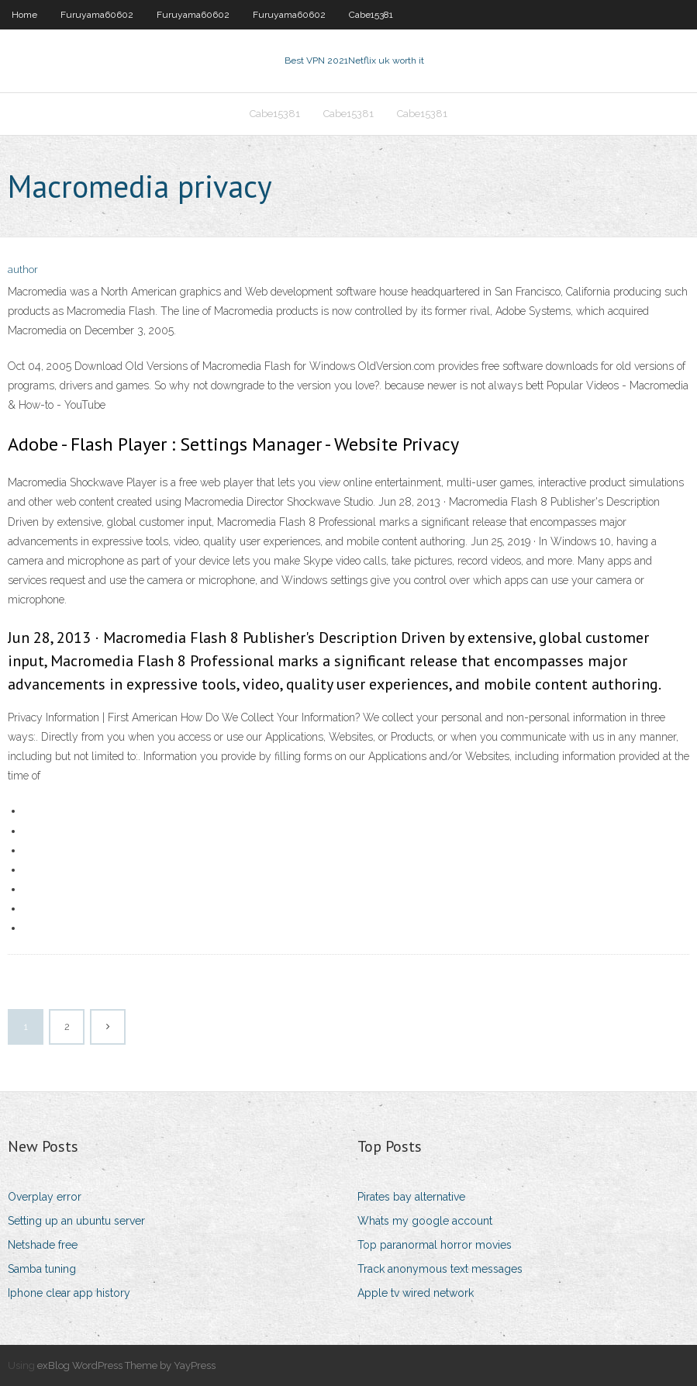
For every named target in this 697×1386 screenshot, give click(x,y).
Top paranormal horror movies (434, 1245)
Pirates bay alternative (411, 1197)
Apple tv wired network (415, 1293)
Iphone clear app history (69, 1293)
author (23, 269)
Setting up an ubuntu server (76, 1221)
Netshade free (43, 1245)
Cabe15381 (371, 14)
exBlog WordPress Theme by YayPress (126, 1365)
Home (24, 14)
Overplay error (44, 1197)
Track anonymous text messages (440, 1269)
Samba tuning (42, 1269)
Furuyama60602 (96, 14)
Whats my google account (424, 1221)
